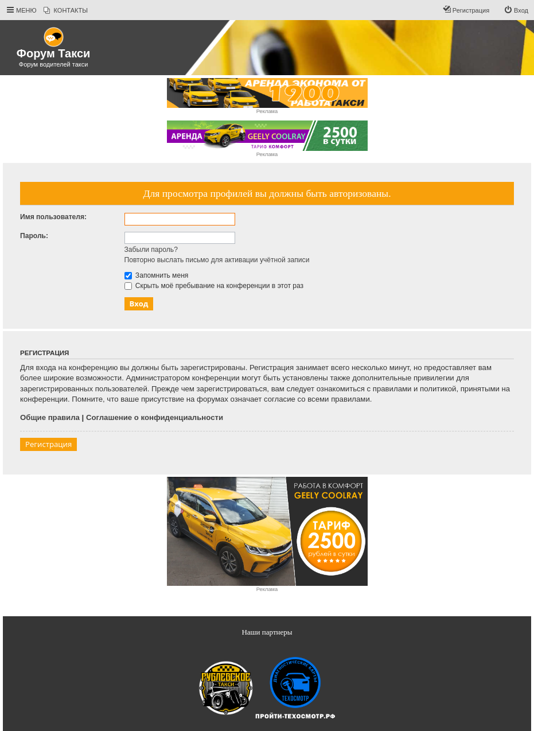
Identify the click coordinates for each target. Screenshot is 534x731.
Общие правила (50, 417)
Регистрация (48, 444)
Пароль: (34, 236)
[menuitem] (66, 10)
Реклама (267, 111)
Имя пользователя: (53, 217)
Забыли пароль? (151, 250)
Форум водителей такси (53, 64)
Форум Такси (53, 53)
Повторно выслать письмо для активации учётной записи (217, 260)
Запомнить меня (156, 275)
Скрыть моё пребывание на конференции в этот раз (214, 286)
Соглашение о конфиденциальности (154, 417)
